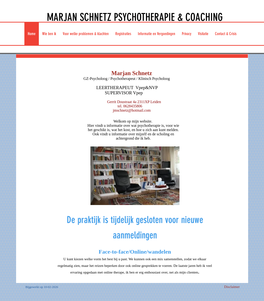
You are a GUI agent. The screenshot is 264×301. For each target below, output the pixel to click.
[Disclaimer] (232, 287)
